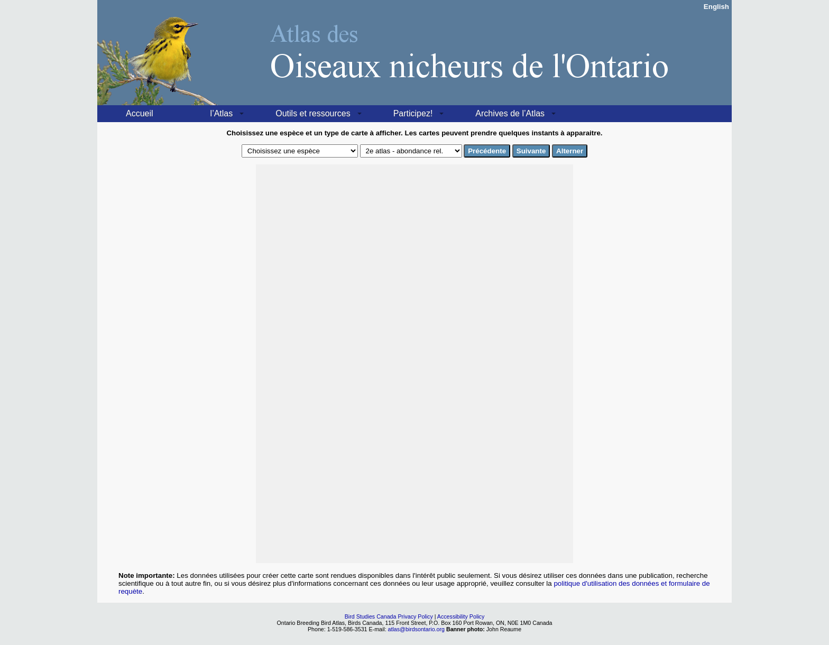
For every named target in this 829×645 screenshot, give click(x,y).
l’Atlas (221, 113)
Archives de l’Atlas (510, 113)
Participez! (413, 113)
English (716, 7)
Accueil (139, 113)
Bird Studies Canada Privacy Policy (389, 616)
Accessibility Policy (460, 616)
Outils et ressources (312, 113)
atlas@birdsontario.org (417, 629)
